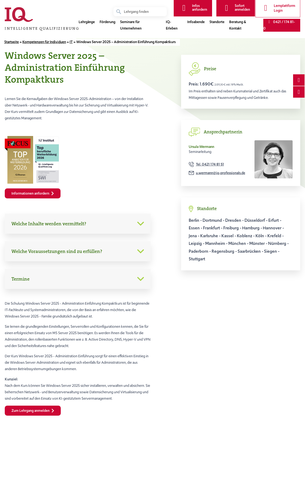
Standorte (216, 22)
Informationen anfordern (32, 193)
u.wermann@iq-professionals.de (220, 173)
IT (71, 42)
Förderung (107, 22)
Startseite (11, 42)
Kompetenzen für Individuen (44, 42)
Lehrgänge (87, 22)
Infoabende (196, 22)
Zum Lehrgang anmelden (32, 410)
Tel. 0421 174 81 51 (210, 164)
